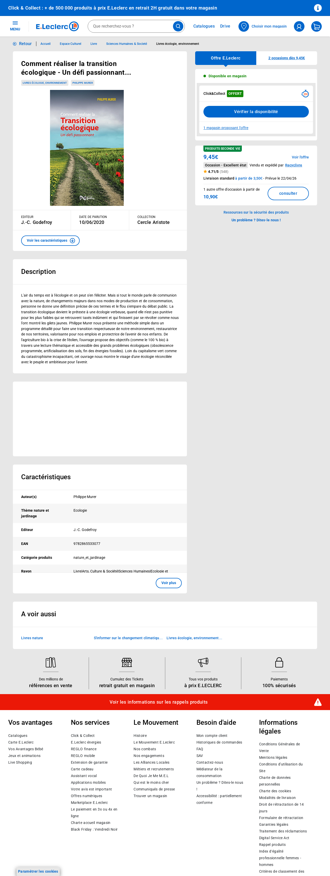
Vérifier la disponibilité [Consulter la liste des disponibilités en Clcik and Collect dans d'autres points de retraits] (256, 112)
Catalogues (17, 736)
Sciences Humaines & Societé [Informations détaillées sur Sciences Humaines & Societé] (126, 44)
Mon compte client (212, 736)
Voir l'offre (300, 157)
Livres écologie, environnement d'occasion (193, 638)
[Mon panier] (316, 26)
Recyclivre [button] (293, 165)
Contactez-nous (209, 762)
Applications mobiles (88, 782)
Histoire (140, 736)
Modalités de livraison (277, 798)
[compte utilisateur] (299, 26)
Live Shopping (20, 762)
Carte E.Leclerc (21, 742)
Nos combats (145, 749)
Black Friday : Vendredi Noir (94, 829)
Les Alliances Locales (151, 762)
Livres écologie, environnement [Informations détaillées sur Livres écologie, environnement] (177, 44)
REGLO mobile (83, 756)
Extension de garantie (89, 762)
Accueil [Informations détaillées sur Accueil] (45, 44)
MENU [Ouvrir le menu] (15, 25)
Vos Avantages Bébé (25, 749)
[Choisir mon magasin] (262, 26)
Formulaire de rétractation (281, 818)
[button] (50, 240)
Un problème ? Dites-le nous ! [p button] (256, 220)
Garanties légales (273, 824)
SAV (199, 756)
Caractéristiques (46, 477)
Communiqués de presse (154, 789)
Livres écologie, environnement (45, 82)
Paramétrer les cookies (38, 871)
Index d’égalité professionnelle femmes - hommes (280, 858)
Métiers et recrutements (154, 769)
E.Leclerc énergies (86, 742)
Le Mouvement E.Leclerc (154, 742)
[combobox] (136, 26)
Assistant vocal (84, 776)
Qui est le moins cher (151, 782)
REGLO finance (83, 749)
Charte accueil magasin (90, 823)
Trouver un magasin (150, 796)
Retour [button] (25, 43)
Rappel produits (272, 845)
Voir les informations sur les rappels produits (159, 702)
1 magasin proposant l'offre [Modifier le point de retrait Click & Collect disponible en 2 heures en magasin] (225, 128)
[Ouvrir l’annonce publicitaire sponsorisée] (100, 419)
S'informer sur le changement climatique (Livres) (127, 638)
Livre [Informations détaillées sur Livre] (93, 44)
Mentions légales (273, 757)
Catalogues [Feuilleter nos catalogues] (204, 26)
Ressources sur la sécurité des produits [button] (256, 212)
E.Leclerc (89, 803)
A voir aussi (38, 614)
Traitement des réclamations (283, 831)
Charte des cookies (275, 791)
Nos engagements (149, 756)
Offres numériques (86, 796)
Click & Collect (83, 736)
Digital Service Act (274, 838)
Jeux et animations (24, 756)
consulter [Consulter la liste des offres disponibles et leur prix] (288, 193)
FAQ (199, 749)
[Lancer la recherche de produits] (178, 26)
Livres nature (32, 638)
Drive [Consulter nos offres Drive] (225, 26)
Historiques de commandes (219, 742)
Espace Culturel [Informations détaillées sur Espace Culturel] (70, 44)
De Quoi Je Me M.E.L (151, 776)
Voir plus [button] (168, 583)
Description (38, 271)
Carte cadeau (82, 769)
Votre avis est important (91, 789)
